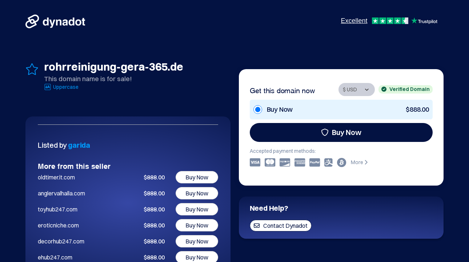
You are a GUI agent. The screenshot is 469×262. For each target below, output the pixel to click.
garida (79, 145)
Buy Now (341, 132)
